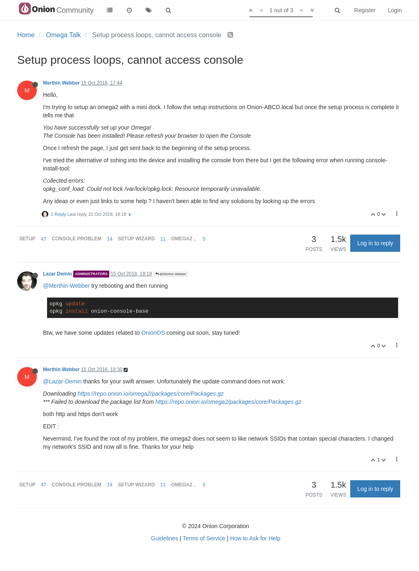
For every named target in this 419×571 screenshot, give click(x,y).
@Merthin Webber (170, 274)
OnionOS (153, 332)
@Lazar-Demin (62, 381)
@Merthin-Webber (66, 285)
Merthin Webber (61, 83)
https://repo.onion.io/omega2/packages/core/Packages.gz (150, 393)
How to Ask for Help (255, 538)
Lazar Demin (57, 274)
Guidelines (164, 538)
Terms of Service (203, 538)
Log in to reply (375, 243)
